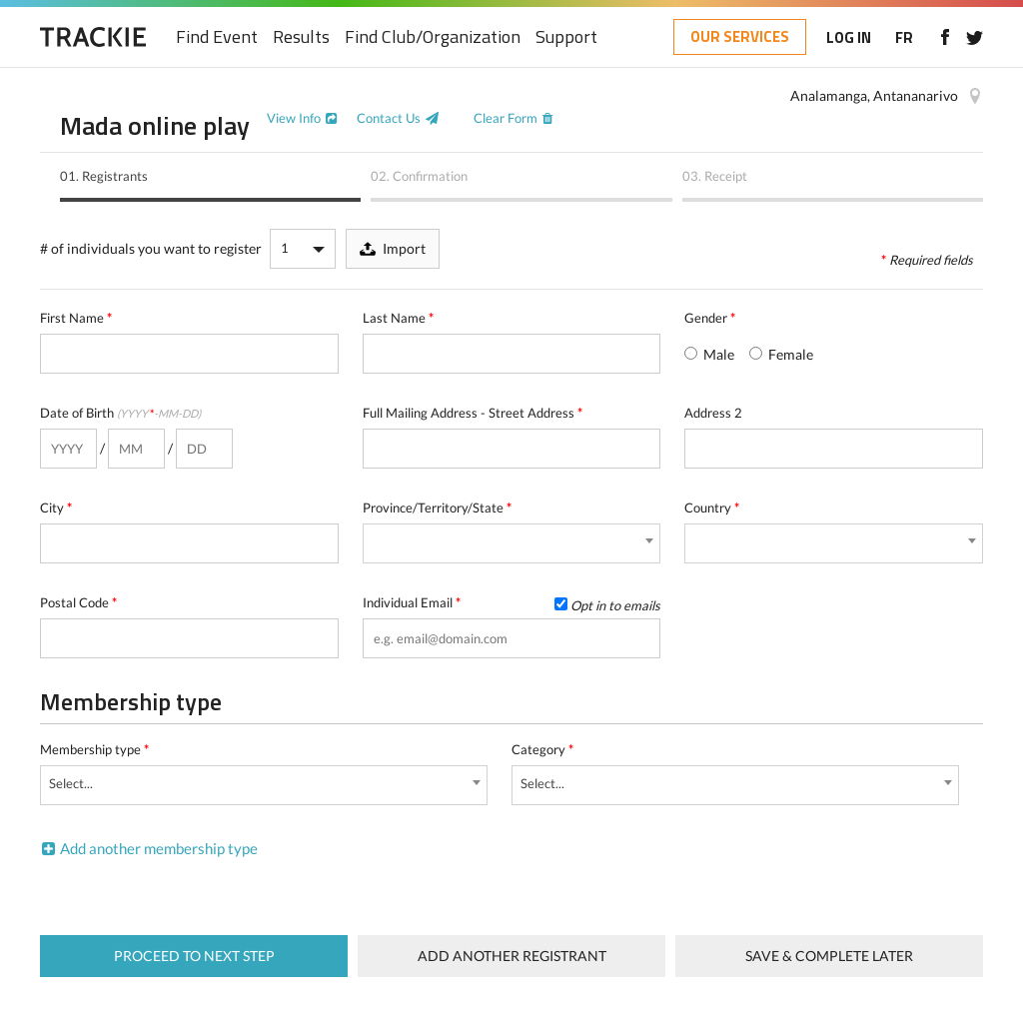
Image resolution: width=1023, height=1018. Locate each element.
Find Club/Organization (432, 37)
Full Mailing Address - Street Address (472, 413)
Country (711, 507)
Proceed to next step (194, 955)
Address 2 (713, 413)
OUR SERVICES (739, 36)
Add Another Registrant (512, 955)
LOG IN (848, 37)
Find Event (217, 37)
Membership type (94, 749)
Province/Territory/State (437, 507)
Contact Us (389, 118)
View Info (294, 118)
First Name (76, 318)
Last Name (398, 318)
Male (709, 354)
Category (542, 749)
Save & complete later (829, 955)
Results (301, 37)
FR (904, 37)
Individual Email (512, 602)
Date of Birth (120, 413)
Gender (709, 318)
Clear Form (505, 118)
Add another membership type (159, 848)
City (56, 507)
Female (781, 354)
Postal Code (78, 602)
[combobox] (512, 543)
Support (566, 37)
